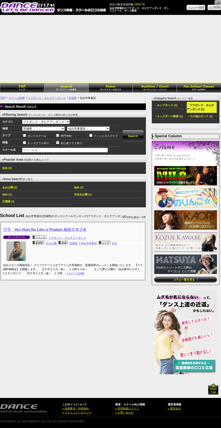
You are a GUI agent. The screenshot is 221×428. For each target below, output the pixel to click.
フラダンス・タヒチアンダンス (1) (200, 107)
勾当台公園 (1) (83, 194)
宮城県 (73, 98)
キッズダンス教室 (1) (169, 116)
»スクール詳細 (75, 273)
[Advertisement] (110, 48)
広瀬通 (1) (8, 201)
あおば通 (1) (9, 187)
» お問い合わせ (124, 412)
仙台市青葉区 (89, 243)
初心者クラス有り (71, 143)
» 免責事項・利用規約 (75, 408)
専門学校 (66, 136)
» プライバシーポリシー (77, 412)
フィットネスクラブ (106, 136)
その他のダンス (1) (200, 116)
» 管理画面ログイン (127, 408)
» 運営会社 (174, 408)
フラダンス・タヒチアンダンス (47, 98)
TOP (2, 98)
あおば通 (51, 243)
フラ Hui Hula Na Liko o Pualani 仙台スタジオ (45, 229)
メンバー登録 (196, 7)
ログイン (214, 7)
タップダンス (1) (166, 105)
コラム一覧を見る (185, 279)
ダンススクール (37, 136)
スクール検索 (17, 98)
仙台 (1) (7, 168)
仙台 (114, 243)
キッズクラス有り (38, 143)
